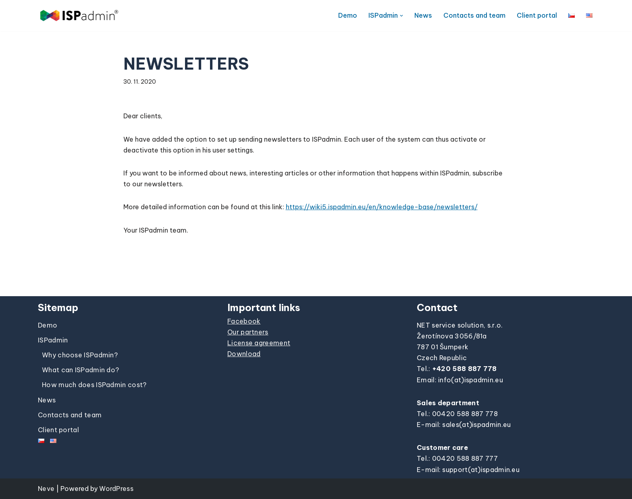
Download (243, 354)
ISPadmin (53, 340)
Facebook (243, 321)
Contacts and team (474, 15)
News (423, 15)
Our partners (247, 332)
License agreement (258, 343)
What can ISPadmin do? (80, 370)
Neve (46, 489)
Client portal (537, 15)
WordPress (116, 489)
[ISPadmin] (79, 15)
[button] (401, 15)
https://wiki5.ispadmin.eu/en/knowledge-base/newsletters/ (382, 207)
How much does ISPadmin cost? (94, 385)
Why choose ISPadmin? (80, 355)
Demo (347, 15)
